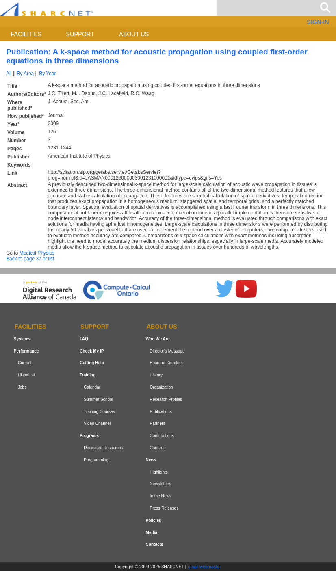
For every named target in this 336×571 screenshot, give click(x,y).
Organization (161, 387)
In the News (160, 496)
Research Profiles (166, 399)
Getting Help (92, 363)
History (156, 375)
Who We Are (158, 339)
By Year (47, 73)
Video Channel (97, 424)
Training (87, 375)
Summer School (98, 399)
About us (134, 34)
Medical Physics (37, 253)
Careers (157, 448)
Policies (153, 520)
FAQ (84, 339)
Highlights (159, 472)
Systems (22, 339)
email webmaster (204, 566)
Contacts (154, 544)
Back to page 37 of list (30, 259)
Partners (157, 424)
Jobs (22, 387)
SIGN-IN (318, 22)
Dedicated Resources (103, 448)
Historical (26, 375)
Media (152, 532)
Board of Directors (166, 363)
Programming (96, 460)
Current (25, 363)
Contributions (162, 435)
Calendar (92, 387)
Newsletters (160, 484)
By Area (25, 73)
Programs (89, 435)
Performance (26, 351)
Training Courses (99, 411)
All (8, 73)
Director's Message (167, 351)
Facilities (26, 34)
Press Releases (164, 508)
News (151, 460)
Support (80, 34)
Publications (161, 411)
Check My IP (92, 351)
